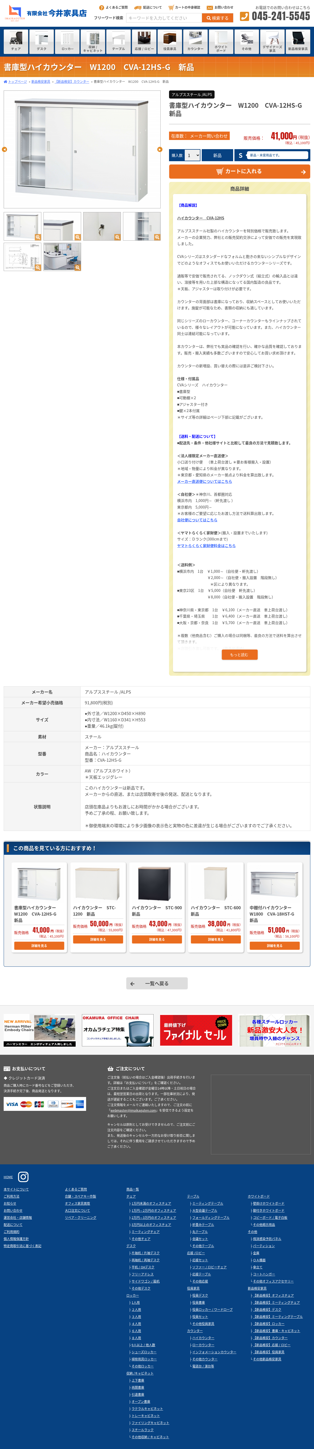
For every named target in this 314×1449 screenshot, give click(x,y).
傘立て (257, 1267)
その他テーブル (203, 1245)
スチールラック (143, 1430)
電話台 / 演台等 (203, 1366)
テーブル (193, 1196)
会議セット (200, 1238)
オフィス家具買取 (77, 1203)
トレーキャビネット (146, 1415)
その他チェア (141, 1238)
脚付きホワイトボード (268, 1210)
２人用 (136, 1309)
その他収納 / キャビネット (150, 1437)
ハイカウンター (203, 1338)
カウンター (195, 1330)
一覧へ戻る (157, 983)
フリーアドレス (143, 1274)
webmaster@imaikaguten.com (133, 1110)
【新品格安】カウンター (72, 81)
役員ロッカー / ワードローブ (212, 1309)
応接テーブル (201, 1274)
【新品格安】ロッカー (268, 1323)
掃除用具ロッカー (144, 1359)
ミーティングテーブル (207, 1203)
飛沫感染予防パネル (267, 1238)
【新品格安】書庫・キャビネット (276, 1330)
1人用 (136, 1302)
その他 (252, 1231)
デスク (131, 1245)
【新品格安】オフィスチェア (273, 1295)
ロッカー (132, 1295)
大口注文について (77, 1210)
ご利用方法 (11, 1196)
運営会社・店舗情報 (18, 1217)
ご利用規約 (11, 1231)
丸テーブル (200, 1231)
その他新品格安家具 (267, 1359)
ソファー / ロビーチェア (209, 1267)
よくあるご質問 (113, 7)
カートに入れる (239, 171)
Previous (4, 149)
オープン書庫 (141, 1401)
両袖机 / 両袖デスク (146, 1260)
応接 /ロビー (196, 1253)
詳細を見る (39, 945)
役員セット (200, 1316)
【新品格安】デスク (267, 1309)
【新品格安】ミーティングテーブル (278, 1316)
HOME (8, 1177)
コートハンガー (264, 1274)
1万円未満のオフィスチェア (151, 1203)
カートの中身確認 (184, 7)
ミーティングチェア (146, 1231)
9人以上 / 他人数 (143, 1345)
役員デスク (200, 1295)
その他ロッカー (143, 1366)
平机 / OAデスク (143, 1267)
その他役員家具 (203, 1323)
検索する (218, 18)
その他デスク (141, 1288)
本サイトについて (16, 1189)
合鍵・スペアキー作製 (80, 1196)
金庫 (256, 1253)
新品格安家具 (40, 81)
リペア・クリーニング (80, 1217)
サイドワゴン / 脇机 (146, 1281)
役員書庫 (198, 1302)
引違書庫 (138, 1394)
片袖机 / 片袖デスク (146, 1253)
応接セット (200, 1260)
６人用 (136, 1330)
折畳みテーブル (203, 1224)
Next (159, 149)
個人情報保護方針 (16, 1238)
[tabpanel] (82, 149)
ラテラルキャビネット (147, 1408)
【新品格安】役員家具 (268, 1352)
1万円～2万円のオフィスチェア (154, 1210)
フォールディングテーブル (210, 1217)
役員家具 (193, 1288)
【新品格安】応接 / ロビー (271, 1345)
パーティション (264, 1245)
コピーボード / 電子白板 (270, 1217)
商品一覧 (132, 1189)
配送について (148, 7)
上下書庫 (138, 1380)
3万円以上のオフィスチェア (151, 1224)
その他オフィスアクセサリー (273, 1281)
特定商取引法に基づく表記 (22, 1245)
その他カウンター (204, 1359)
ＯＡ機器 (259, 1260)
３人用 (136, 1316)
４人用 (136, 1323)
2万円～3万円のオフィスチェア (154, 1217)
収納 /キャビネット (140, 1373)
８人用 (136, 1338)
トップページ (17, 81)
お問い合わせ (220, 7)
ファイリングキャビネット (150, 1422)
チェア (131, 1196)
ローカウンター (203, 1345)
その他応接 (200, 1281)
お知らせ (10, 1203)
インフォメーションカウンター (214, 1352)
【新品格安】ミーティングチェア (276, 1302)
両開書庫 (138, 1387)
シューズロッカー (144, 1352)
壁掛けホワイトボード (268, 1203)
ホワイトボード (259, 1196)
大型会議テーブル (204, 1210)
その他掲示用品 (264, 1224)
